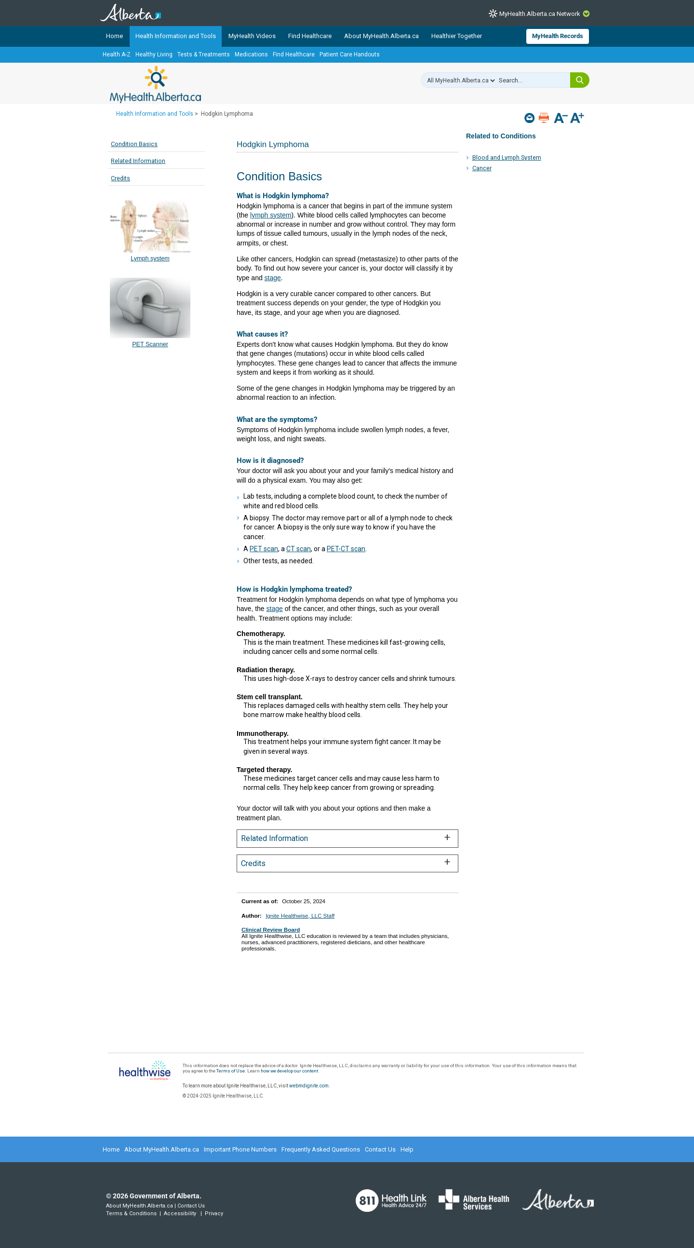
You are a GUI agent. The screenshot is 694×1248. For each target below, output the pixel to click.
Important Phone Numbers (240, 1149)
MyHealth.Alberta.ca (155, 84)
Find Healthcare (310, 36)
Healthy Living (154, 54)
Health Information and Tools (175, 36)
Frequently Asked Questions (320, 1149)
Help (407, 1149)
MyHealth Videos (252, 36)
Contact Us (380, 1149)
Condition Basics (134, 144)
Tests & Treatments (203, 54)
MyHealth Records (557, 36)
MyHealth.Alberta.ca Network (539, 13)
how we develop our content (289, 1070)
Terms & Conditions (131, 1213)
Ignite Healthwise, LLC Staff (300, 915)
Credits (120, 178)
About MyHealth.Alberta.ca (381, 36)
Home (114, 36)
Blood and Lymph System (506, 157)
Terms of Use (230, 1070)
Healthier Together (456, 36)
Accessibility (180, 1213)
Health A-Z (117, 54)
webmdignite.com (309, 1085)
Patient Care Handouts (350, 54)
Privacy (214, 1213)
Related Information (138, 160)
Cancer (482, 168)
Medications (251, 54)
